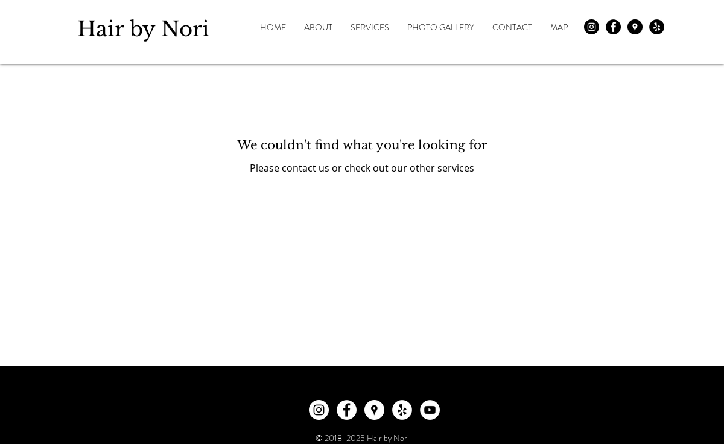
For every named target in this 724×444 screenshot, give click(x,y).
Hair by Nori (143, 29)
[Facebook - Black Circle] (613, 26)
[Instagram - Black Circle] (591, 26)
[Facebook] (347, 410)
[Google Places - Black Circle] (635, 26)
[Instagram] (319, 410)
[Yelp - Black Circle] (656, 26)
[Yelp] (402, 410)
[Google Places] (374, 410)
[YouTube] (430, 410)
